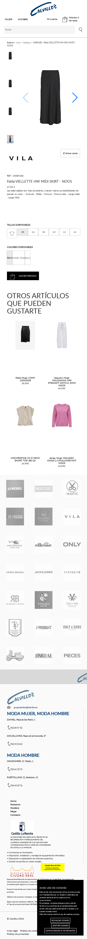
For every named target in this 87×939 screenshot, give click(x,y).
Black (9, 257)
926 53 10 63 (16, 744)
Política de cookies (29, 930)
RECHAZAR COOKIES (60, 920)
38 (43, 232)
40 (54, 232)
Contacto (15, 814)
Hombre (14, 807)
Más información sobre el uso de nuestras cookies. (59, 914)
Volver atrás (70, 153)
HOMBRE (23, 19)
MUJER (8, 19)
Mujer (13, 811)
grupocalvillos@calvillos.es (26, 707)
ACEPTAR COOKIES (60, 925)
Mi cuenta (52, 19)
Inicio (13, 801)
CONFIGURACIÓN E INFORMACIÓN (60, 930)
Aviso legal (12, 930)
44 (75, 232)
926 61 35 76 (16, 769)
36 (33, 232)
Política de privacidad (18, 934)
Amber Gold (18, 257)
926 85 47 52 (16, 727)
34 (22, 232)
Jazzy (27, 257)
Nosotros (15, 804)
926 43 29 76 (16, 785)
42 (64, 232)
